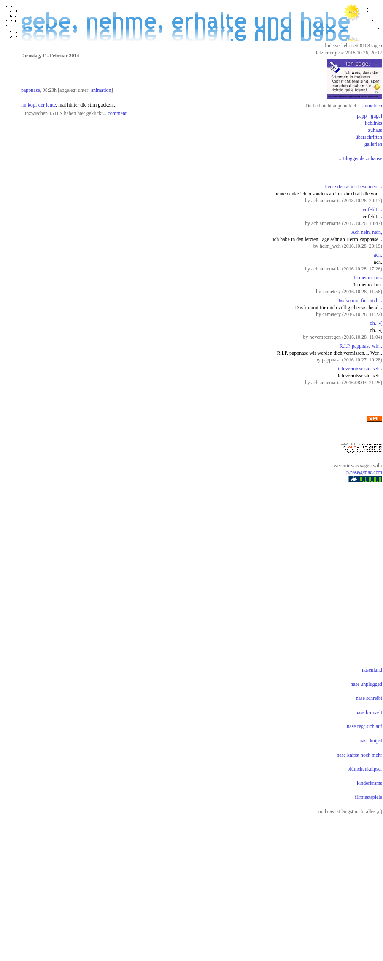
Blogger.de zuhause (362, 158)
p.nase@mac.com (364, 472)
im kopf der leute (38, 105)
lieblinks (373, 123)
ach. (378, 255)
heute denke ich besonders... (353, 187)
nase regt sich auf (364, 726)
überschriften (369, 137)
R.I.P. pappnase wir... (361, 346)
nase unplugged (366, 684)
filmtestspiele (368, 797)
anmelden (372, 106)
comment (117, 113)
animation (101, 90)
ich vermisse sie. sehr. (360, 369)
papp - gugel (369, 116)
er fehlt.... (372, 209)
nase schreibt (369, 698)
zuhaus (375, 130)
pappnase (30, 90)
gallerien (373, 144)
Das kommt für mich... (359, 300)
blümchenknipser (364, 769)
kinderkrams (369, 783)
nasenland (372, 670)
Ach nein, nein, (366, 232)
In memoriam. (367, 278)
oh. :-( (376, 323)
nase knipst (370, 741)
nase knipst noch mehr (359, 755)
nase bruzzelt (369, 712)
